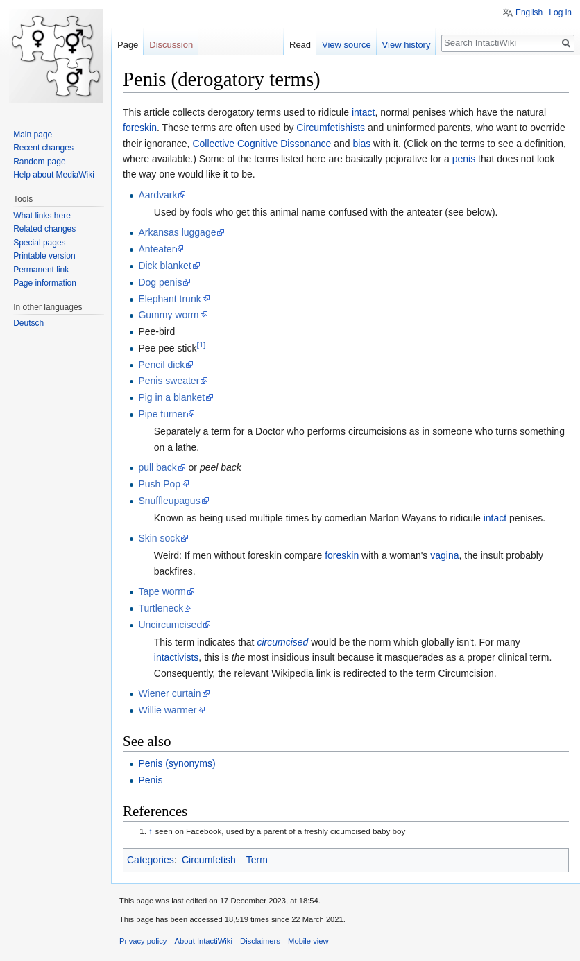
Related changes (44, 229)
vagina (444, 555)
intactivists (176, 657)
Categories (150, 859)
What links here (42, 215)
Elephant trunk (169, 298)
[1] (200, 344)
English (529, 12)
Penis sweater (168, 380)
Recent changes (43, 148)
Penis (150, 780)
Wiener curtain (169, 693)
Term (257, 859)
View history (406, 45)
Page (127, 45)
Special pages (39, 243)
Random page (39, 161)
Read (300, 45)
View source (346, 45)
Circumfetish (209, 859)
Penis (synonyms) (176, 763)
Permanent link (41, 270)
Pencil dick (161, 364)
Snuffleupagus (169, 500)
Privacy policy (143, 941)
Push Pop (159, 484)
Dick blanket (164, 265)
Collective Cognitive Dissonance (261, 143)
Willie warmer (167, 710)
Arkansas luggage (177, 232)
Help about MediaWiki (53, 175)
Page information (44, 283)
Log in (560, 12)
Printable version (44, 256)
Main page (32, 134)
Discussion (171, 45)
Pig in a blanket (171, 397)
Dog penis (160, 282)
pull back (157, 467)
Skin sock (159, 538)
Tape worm (161, 591)
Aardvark (157, 194)
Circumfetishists (330, 127)
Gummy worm (168, 314)
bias (362, 143)
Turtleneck (160, 608)
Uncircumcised (170, 624)
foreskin (140, 127)
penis (463, 158)
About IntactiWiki (203, 941)
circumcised (282, 642)
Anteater (156, 248)
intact (363, 112)
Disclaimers (260, 941)
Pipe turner (161, 413)
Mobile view (308, 941)
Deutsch (28, 323)
